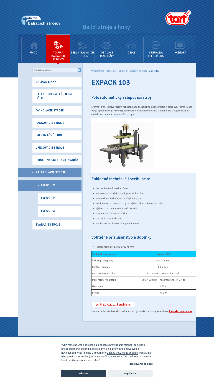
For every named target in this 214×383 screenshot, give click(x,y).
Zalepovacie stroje (138, 71)
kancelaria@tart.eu (180, 311)
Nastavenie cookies (141, 363)
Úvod (33, 44)
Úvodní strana (97, 71)
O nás (131, 44)
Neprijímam (130, 373)
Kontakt (180, 44)
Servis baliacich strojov (82, 46)
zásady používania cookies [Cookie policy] (122, 352)
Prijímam (83, 373)
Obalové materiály (107, 46)
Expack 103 (154, 71)
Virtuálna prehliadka (156, 46)
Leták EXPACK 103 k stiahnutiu (113, 304)
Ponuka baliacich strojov (58, 48)
